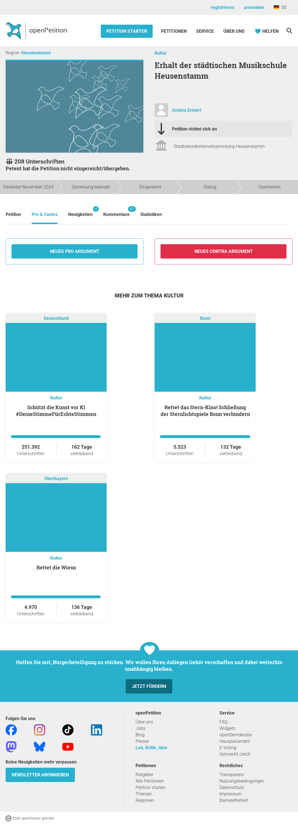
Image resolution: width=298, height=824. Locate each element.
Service (205, 31)
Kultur (161, 53)
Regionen (145, 800)
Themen (144, 794)
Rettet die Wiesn (56, 567)
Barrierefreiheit (233, 800)
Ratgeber (144, 774)
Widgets (227, 728)
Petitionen (174, 31)
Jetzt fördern (149, 686)
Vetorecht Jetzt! (234, 754)
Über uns (144, 722)
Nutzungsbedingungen (241, 781)
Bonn (205, 318)
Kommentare (116, 211)
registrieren (222, 7)
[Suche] (289, 30)
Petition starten (126, 31)
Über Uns (234, 31)
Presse (142, 741)
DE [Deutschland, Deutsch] (280, 7)
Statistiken (151, 214)
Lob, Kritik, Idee (151, 747)
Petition (13, 214)
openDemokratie (235, 734)
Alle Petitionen (150, 781)
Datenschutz (231, 787)
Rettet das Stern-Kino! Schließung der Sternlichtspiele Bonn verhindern (205, 410)
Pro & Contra (45, 214)
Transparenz (231, 774)
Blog (140, 734)
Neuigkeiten (80, 211)
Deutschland (56, 318)
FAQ (223, 722)
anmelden (254, 7)
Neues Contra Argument (223, 251)
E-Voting (227, 747)
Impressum (230, 794)
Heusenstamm (36, 52)
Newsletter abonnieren (40, 775)
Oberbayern (56, 478)
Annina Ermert (186, 110)
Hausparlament (234, 741)
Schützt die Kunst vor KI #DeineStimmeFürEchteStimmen (56, 410)
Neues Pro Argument (74, 251)
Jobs (140, 728)
